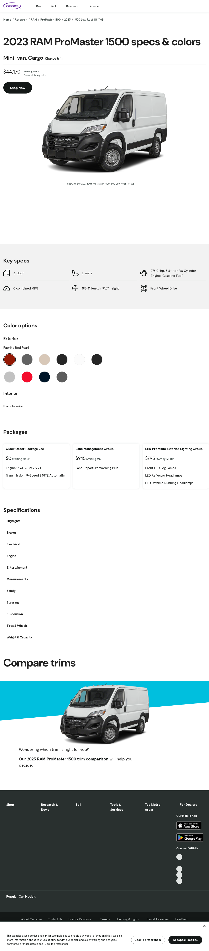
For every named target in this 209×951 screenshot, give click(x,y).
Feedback (181, 919)
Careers (105, 919)
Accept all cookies (185, 940)
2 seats (87, 273)
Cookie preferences (148, 940)
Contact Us (55, 919)
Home (7, 19)
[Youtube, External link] (179, 869)
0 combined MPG (25, 288)
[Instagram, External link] (179, 875)
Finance (94, 6)
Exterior (10, 338)
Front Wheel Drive (163, 288)
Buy (38, 6)
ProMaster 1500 (50, 19)
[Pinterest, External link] (179, 881)
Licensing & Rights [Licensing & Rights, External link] (129, 919)
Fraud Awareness (158, 919)
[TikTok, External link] (179, 857)
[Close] (204, 925)
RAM (34, 19)
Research (72, 6)
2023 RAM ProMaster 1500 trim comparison (68, 759)
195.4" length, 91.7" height (100, 288)
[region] (104, 936)
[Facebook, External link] (179, 863)
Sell (53, 6)
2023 (67, 19)
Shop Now (17, 88)
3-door (18, 273)
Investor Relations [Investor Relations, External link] (81, 919)
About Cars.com (31, 919)
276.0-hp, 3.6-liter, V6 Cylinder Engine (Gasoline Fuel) (173, 273)
